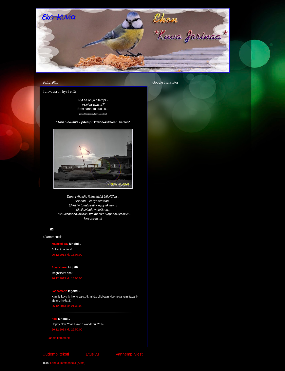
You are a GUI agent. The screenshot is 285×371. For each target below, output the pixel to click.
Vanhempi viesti (129, 354)
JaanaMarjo (59, 291)
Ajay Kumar (59, 267)
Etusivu (92, 354)
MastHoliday (60, 243)
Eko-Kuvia (58, 17)
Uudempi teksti (56, 354)
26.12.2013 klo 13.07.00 (67, 254)
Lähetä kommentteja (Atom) (68, 362)
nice (54, 318)
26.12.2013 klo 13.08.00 (67, 278)
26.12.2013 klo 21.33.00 (67, 305)
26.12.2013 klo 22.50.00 (67, 329)
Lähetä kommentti (59, 337)
